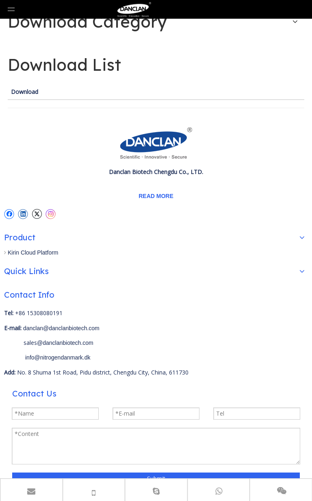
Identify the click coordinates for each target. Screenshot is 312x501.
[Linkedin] (23, 214)
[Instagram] (51, 214)
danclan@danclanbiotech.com (61, 328)
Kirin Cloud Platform (33, 252)
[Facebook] (9, 214)
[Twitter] (37, 214)
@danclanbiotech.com (65, 343)
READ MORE (156, 196)
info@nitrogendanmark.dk (58, 357)
